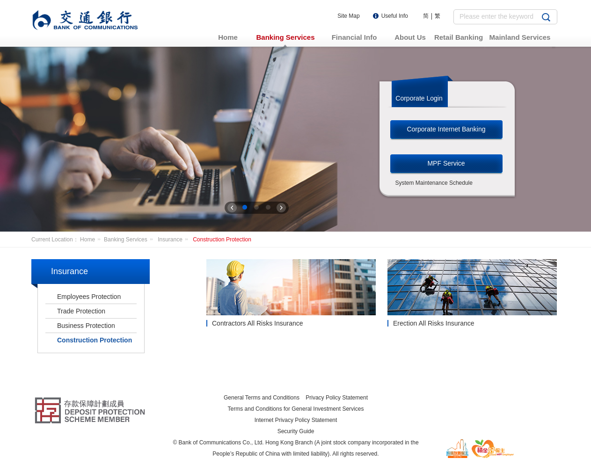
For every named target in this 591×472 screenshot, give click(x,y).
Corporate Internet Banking (446, 129)
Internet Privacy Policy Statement (296, 420)
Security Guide (295, 431)
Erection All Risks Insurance (433, 323)
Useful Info (394, 16)
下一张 (281, 207)
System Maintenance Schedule (434, 183)
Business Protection (86, 325)
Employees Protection (89, 296)
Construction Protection (222, 239)
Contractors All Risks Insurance (257, 323)
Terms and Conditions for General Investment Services (296, 409)
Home (92, 239)
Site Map (348, 16)
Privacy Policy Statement (337, 397)
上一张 (232, 207)
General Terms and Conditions (261, 397)
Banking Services (130, 239)
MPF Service (446, 163)
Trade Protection (81, 311)
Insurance (174, 239)
